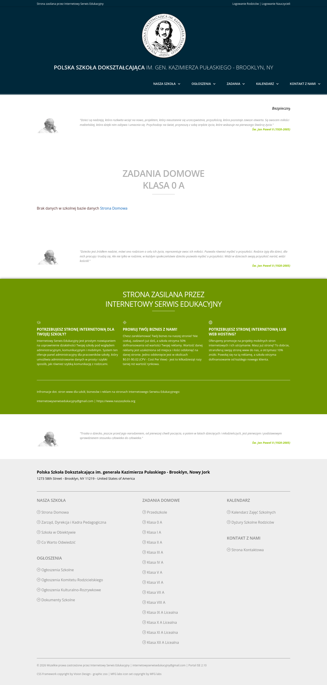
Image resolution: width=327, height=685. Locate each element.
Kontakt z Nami (303, 83)
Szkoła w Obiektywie (56, 532)
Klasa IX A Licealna (160, 612)
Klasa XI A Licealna (160, 632)
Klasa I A (151, 532)
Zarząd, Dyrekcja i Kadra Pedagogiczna (71, 522)
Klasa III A (152, 552)
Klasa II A (152, 542)
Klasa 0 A (152, 522)
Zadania (233, 83)
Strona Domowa (113, 208)
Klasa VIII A (153, 602)
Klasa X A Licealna (159, 622)
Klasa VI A (152, 582)
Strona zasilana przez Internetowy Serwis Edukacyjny (70, 4)
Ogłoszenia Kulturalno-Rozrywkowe (69, 589)
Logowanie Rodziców (245, 4)
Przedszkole (154, 512)
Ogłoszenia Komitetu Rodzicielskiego (70, 579)
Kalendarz (265, 83)
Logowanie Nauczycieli (276, 4)
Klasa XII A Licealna (160, 642)
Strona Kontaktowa (245, 549)
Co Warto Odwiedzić (56, 542)
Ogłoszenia (201, 83)
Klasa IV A (152, 562)
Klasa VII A (153, 592)
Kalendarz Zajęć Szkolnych (251, 512)
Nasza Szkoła (164, 83)
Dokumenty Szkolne (56, 599)
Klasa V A (152, 572)
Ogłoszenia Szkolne (55, 569)
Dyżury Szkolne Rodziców (250, 522)
